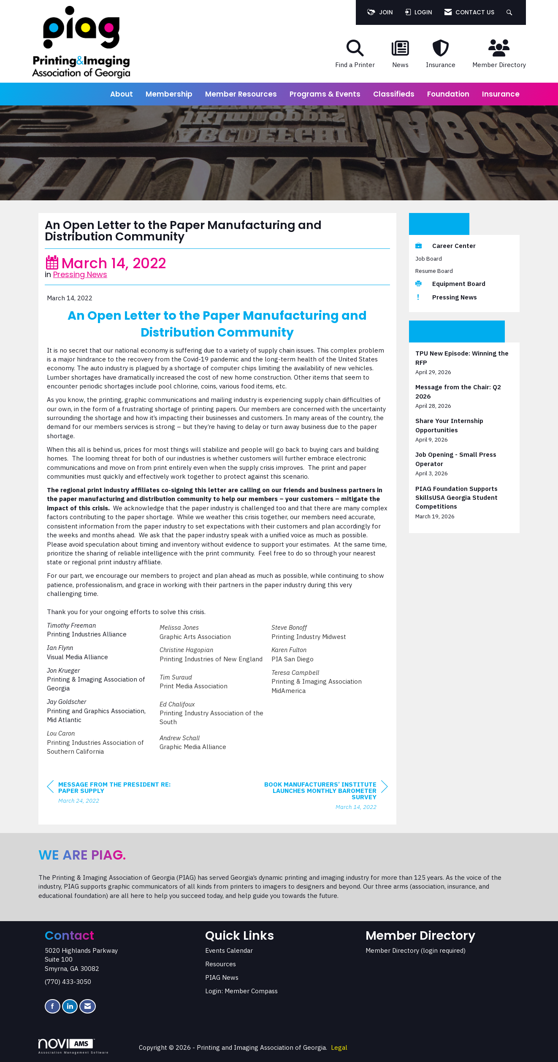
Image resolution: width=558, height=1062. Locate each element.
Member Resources (241, 94)
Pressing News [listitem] (446, 297)
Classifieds (393, 94)
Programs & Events (325, 94)
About (121, 94)
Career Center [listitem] (445, 246)
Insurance (501, 94)
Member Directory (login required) (416, 950)
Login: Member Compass (241, 991)
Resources (220, 964)
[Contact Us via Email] (87, 1006)
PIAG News (221, 977)
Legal (339, 1047)
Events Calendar (229, 950)
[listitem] (464, 362)
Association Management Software (73, 1046)
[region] (324, 797)
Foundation (448, 94)
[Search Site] (510, 12)
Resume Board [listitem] (434, 271)
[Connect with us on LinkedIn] (70, 1006)
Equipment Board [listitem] (450, 284)
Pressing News (80, 274)
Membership (169, 94)
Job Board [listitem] (428, 258)
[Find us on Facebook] (52, 1006)
